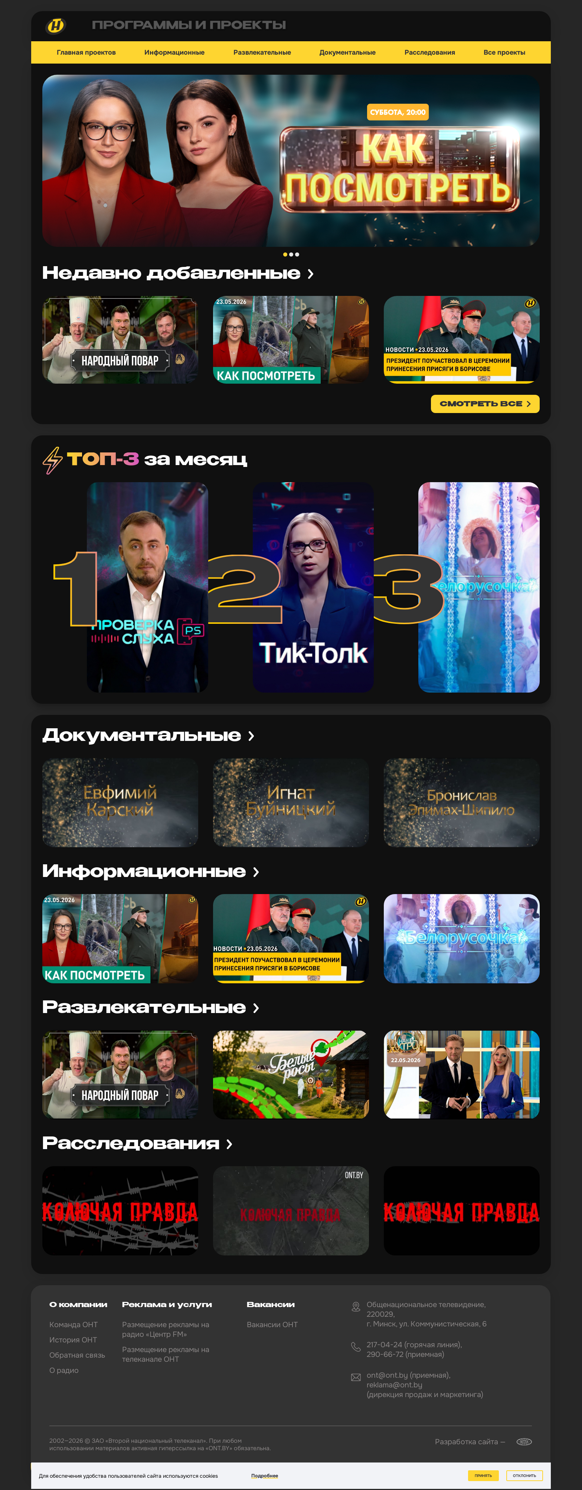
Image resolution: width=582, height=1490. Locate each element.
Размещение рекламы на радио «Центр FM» (165, 1329)
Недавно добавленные (171, 274)
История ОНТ (73, 1340)
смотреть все (481, 404)
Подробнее (264, 1476)
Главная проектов (86, 52)
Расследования (430, 52)
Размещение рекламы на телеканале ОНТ (165, 1354)
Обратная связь (77, 1355)
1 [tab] (285, 254)
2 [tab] (291, 254)
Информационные (174, 52)
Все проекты (504, 52)
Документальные (348, 52)
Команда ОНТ (73, 1324)
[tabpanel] (291, 161)
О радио (64, 1370)
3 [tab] (297, 254)
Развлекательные (262, 52)
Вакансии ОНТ (272, 1324)
